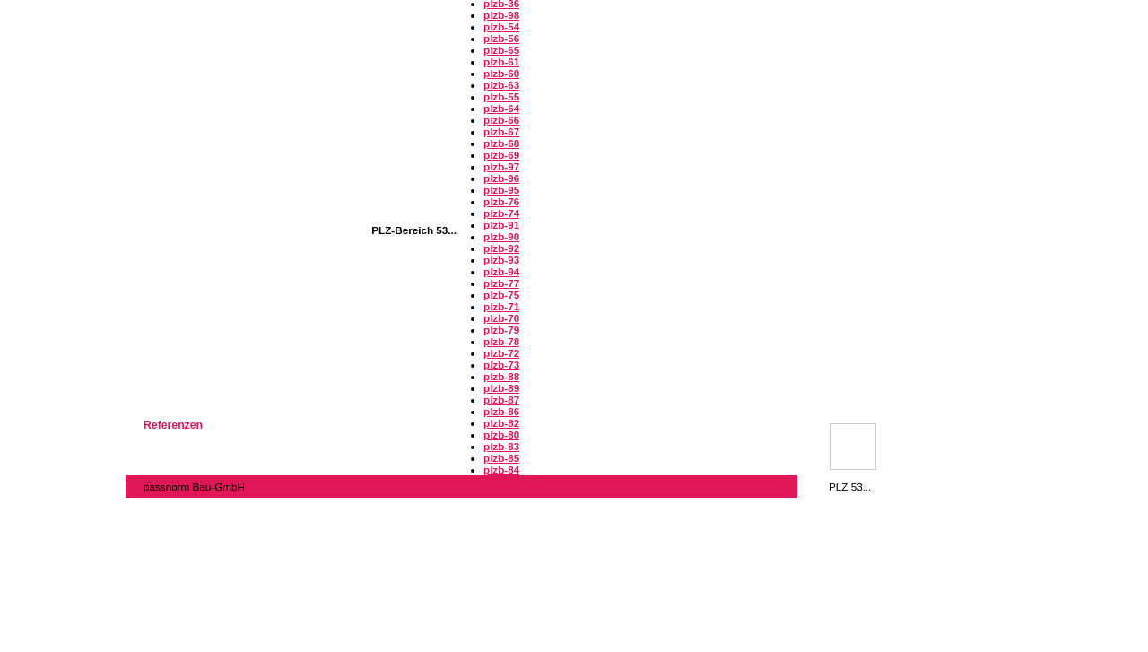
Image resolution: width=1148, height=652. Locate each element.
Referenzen (173, 425)
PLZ (849, 443)
